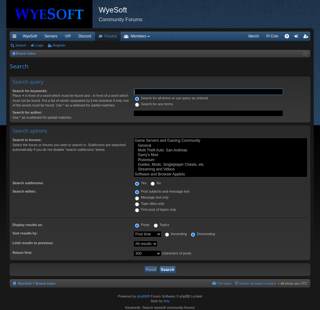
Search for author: (27, 112)
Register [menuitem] (307, 37)
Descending (203, 234)
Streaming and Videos (220, 169)
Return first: (22, 252)
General (220, 145)
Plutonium (220, 160)
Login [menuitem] (297, 37)
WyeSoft (30, 36)
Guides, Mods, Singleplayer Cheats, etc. (220, 164)
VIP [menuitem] (68, 36)
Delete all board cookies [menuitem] (257, 283)
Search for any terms (154, 104)
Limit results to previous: (32, 243)
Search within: (24, 191)
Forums (110, 36)
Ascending (176, 234)
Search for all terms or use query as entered (171, 98)
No (156, 183)
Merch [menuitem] (253, 36)
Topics (161, 225)
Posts (142, 225)
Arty (166, 301)
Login (39, 45)
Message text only (152, 197)
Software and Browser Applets (220, 174)
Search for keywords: (30, 91)
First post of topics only (155, 209)
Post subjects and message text (162, 191)
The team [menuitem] (224, 283)
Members (138, 36)
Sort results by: (25, 233)
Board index (46, 283)
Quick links (15, 37)
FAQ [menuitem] (289, 37)
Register (59, 45)
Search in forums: (27, 140)
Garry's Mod (220, 155)
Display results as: (27, 225)
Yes (141, 183)
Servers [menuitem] (50, 36)
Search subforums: (28, 183)
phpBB (142, 296)
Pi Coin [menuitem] (272, 36)
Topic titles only (149, 203)
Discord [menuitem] (84, 36)
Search (20, 45)
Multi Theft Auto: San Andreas (220, 150)
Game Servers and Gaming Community (220, 140)
